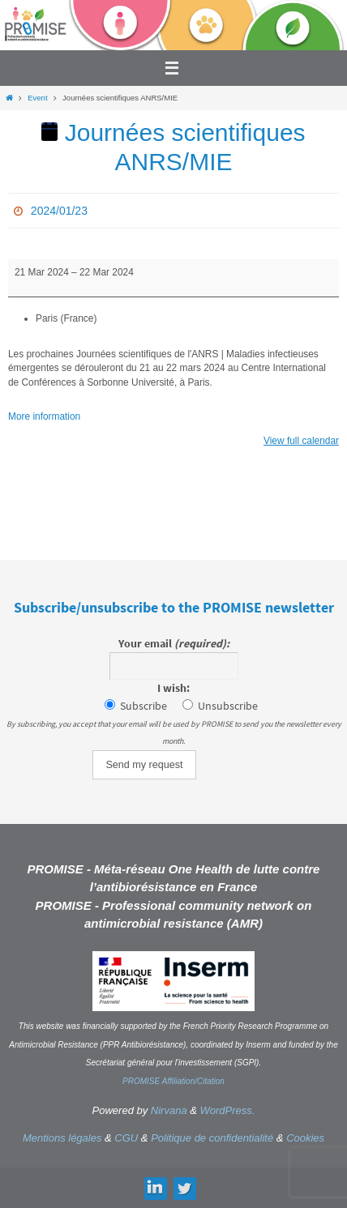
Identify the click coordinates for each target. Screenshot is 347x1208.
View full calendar (301, 440)
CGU (126, 1138)
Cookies (305, 1138)
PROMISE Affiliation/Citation (173, 1081)
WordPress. (227, 1110)
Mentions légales (62, 1138)
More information (44, 416)
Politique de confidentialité (212, 1138)
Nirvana (169, 1110)
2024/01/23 (59, 210)
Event (37, 97)
